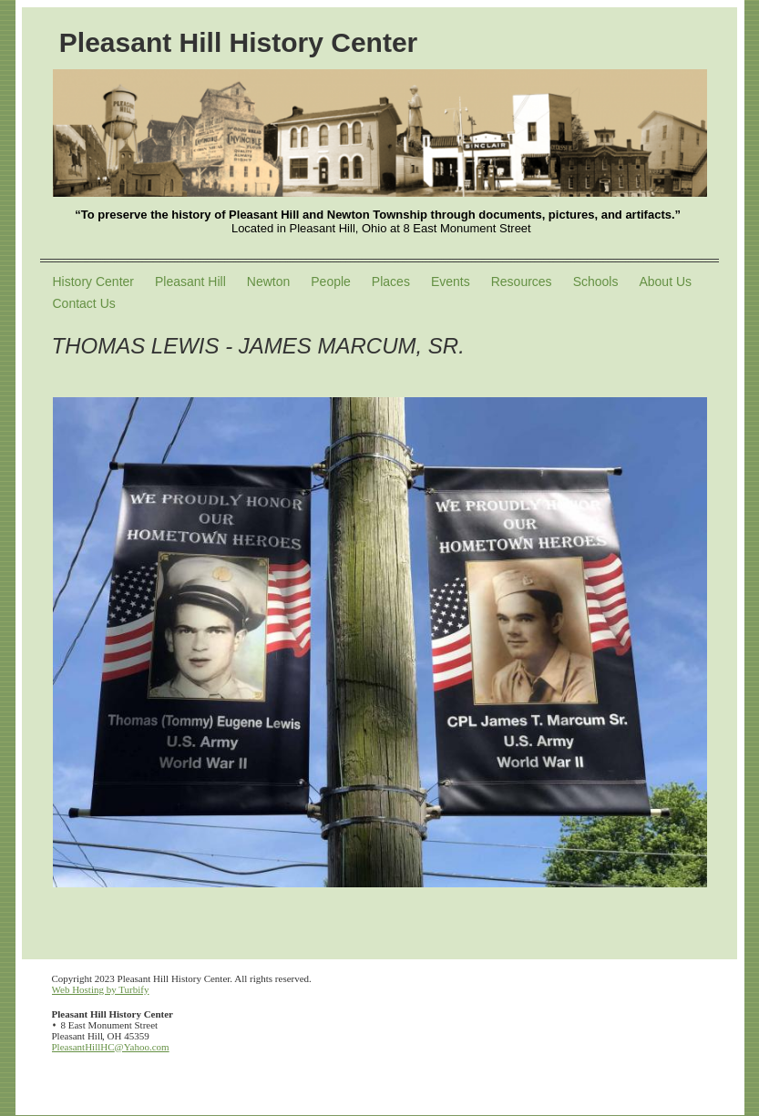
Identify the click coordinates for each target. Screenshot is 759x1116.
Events (450, 281)
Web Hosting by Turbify (100, 989)
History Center (93, 281)
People (331, 281)
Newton (268, 281)
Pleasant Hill (190, 281)
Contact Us (84, 303)
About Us (665, 281)
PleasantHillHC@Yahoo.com (110, 1046)
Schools (596, 281)
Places (391, 281)
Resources (521, 281)
